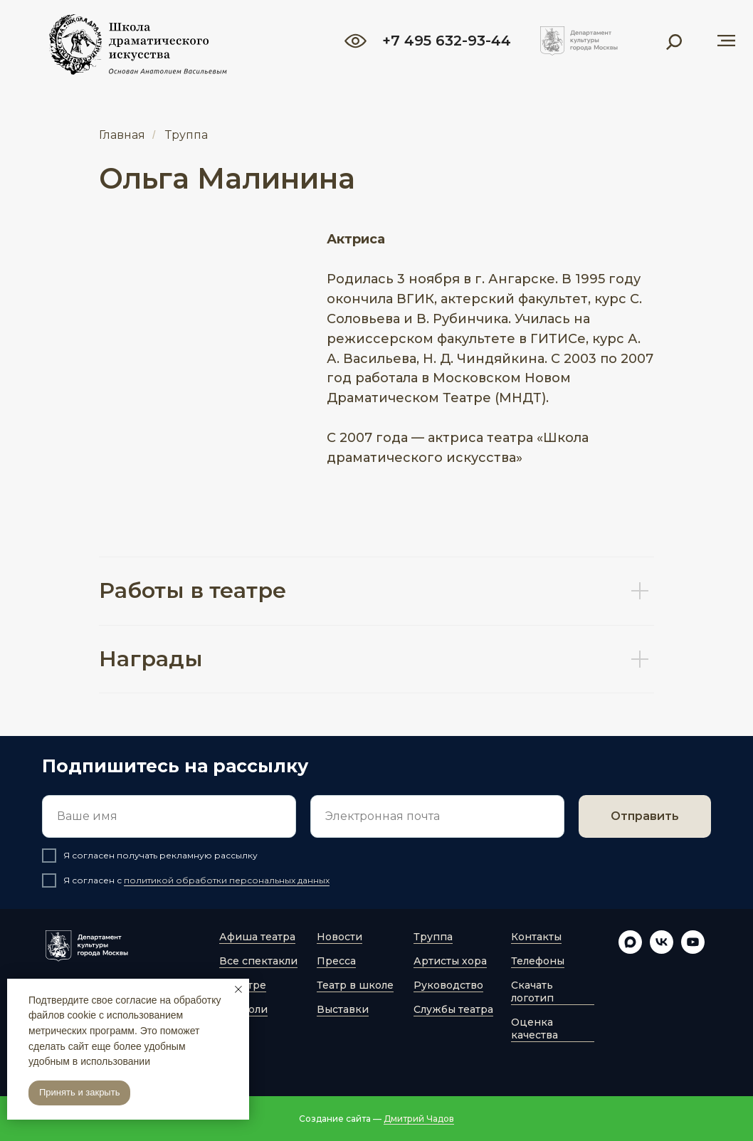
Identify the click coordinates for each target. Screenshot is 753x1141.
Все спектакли (258, 961)
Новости (339, 936)
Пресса (336, 961)
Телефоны (537, 961)
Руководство (448, 985)
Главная (122, 135)
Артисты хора (450, 961)
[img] (579, 41)
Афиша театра (257, 936)
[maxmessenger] (630, 950)
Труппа (186, 135)
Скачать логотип (532, 991)
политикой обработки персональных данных (227, 880)
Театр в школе (355, 985)
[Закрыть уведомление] (238, 989)
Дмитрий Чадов (419, 1118)
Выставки (343, 1009)
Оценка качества (534, 1028)
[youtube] (693, 950)
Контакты (536, 936)
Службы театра (453, 1009)
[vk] (661, 950)
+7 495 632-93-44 (446, 40)
